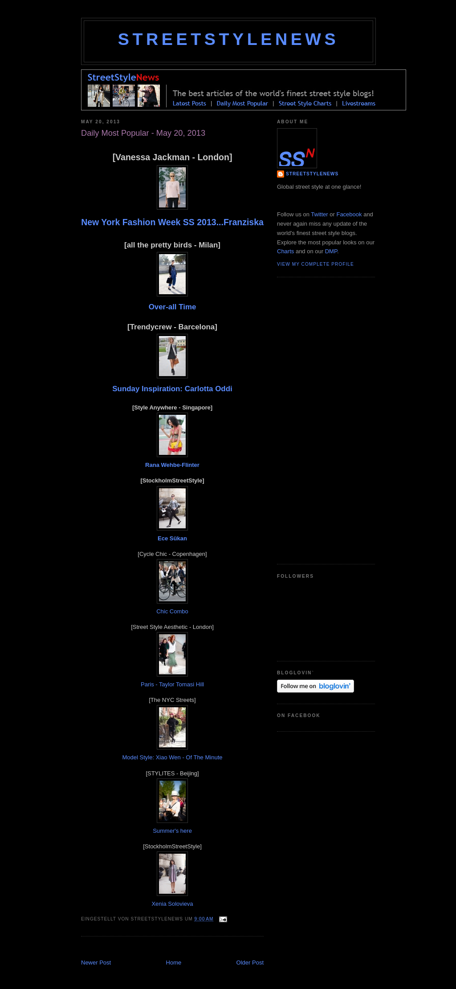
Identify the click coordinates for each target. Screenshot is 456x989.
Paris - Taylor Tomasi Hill (172, 684)
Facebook (349, 214)
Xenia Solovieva (172, 903)
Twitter (319, 214)
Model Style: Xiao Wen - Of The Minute (172, 757)
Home (174, 962)
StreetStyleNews (228, 39)
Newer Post (96, 962)
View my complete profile (315, 264)
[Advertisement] (185, 948)
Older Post (250, 962)
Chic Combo (172, 611)
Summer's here (172, 830)
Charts (285, 251)
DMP (331, 251)
